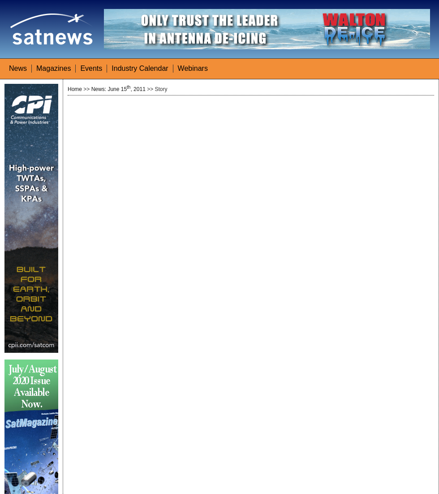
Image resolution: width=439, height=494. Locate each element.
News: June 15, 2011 (118, 89)
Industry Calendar (140, 68)
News (18, 68)
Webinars (193, 68)
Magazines (53, 68)
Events (91, 68)
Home (75, 89)
